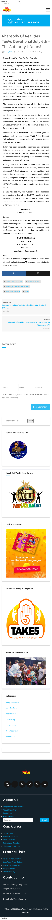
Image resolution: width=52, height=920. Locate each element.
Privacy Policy (8, 816)
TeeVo (27, 291)
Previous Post (26, 305)
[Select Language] (10, 1)
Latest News (11, 714)
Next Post (26, 322)
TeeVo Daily (38, 52)
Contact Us (7, 813)
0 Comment (27, 52)
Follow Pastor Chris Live (12, 859)
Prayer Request (9, 839)
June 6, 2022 (8, 52)
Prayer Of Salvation (10, 836)
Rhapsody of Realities (11, 865)
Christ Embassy (9, 871)
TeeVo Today (11, 725)
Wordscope (10, 736)
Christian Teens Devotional (14, 282)
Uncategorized (12, 731)
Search (30, 420)
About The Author (10, 810)
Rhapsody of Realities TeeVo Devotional (18, 287)
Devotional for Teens (34, 282)
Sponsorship (8, 833)
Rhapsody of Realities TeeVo (14, 806)
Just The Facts (11, 708)
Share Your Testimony (11, 846)
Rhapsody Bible (9, 868)
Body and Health (12, 702)
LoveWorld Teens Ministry (13, 862)
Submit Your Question (11, 843)
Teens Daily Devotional (13, 291)
